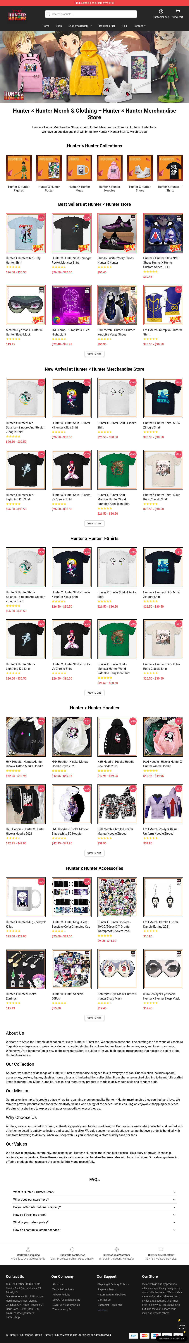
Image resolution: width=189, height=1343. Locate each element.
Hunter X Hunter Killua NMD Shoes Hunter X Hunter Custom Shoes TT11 (161, 262)
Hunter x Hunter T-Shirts (170, 188)
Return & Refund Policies (112, 1294)
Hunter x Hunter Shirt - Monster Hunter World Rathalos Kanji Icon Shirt (113, 499)
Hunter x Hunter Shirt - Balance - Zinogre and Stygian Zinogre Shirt (25, 427)
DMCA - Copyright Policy (66, 1299)
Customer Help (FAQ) (110, 1304)
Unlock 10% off (182, 1327)
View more (94, 354)
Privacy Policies (61, 1294)
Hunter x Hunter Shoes (140, 188)
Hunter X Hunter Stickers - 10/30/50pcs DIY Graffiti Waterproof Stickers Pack (114, 926)
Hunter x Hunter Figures (19, 188)
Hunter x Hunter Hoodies (109, 188)
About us (57, 1284)
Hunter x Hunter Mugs (79, 188)
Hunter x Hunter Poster (49, 188)
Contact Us (104, 1299)
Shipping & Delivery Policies (113, 1284)
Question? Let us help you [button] (172, 1338)
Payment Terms (107, 1289)
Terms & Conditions (63, 1289)
